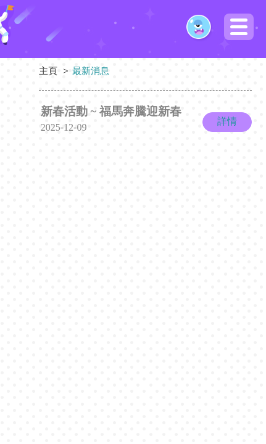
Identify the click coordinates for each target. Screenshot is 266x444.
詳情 (227, 121)
